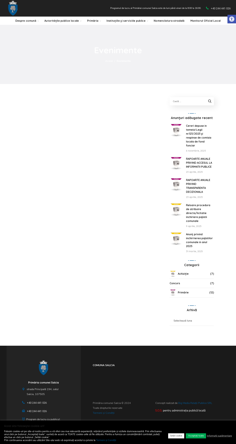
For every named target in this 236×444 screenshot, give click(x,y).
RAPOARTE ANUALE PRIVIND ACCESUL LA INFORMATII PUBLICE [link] (199, 162)
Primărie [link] (179, 293)
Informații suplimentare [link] (219, 435)
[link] (231, 19)
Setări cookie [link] (176, 435)
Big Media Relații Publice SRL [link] (195, 403)
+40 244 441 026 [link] (221, 8)
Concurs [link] (175, 283)
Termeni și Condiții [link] (104, 413)
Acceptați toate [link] (196, 435)
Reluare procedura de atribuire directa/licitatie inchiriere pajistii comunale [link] (198, 213)
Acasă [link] (109, 61)
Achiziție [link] (179, 274)
